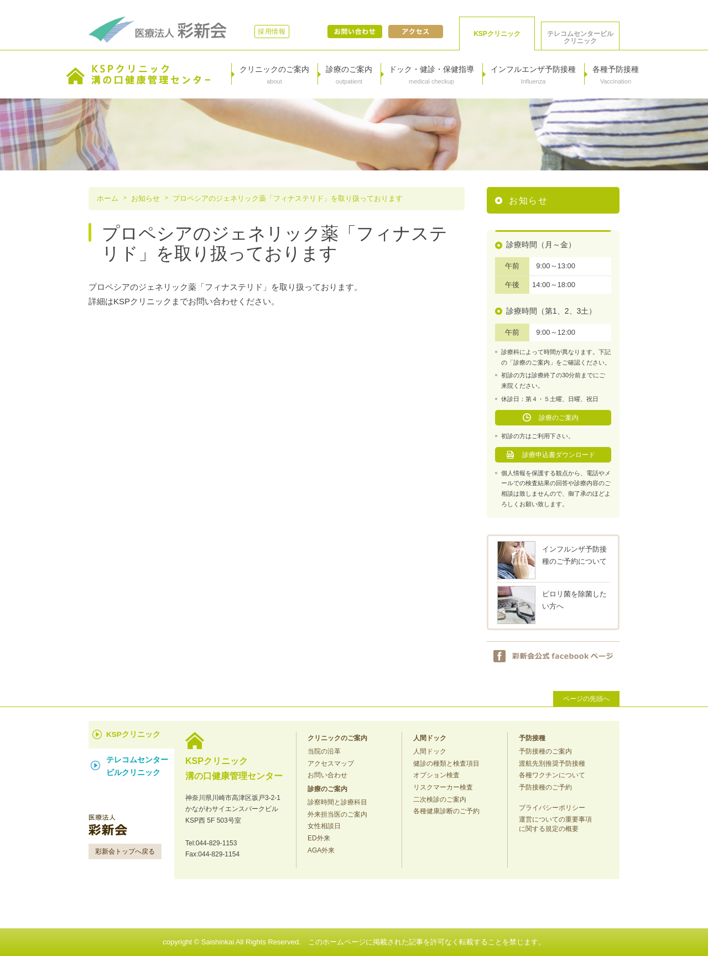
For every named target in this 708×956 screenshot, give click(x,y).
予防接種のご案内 (545, 751)
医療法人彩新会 (157, 30)
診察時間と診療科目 (337, 802)
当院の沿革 (324, 751)
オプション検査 (436, 775)
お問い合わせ (354, 31)
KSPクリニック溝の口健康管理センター (138, 74)
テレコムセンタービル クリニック (580, 37)
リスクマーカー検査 (443, 787)
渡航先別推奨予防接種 (552, 763)
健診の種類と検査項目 (446, 763)
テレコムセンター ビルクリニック (137, 766)
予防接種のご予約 (545, 787)
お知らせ (145, 198)
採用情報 (272, 31)
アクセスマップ (331, 763)
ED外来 (319, 838)
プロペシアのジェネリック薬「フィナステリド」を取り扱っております (288, 198)
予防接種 (532, 738)
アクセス (415, 31)
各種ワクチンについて (552, 775)
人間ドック (429, 738)
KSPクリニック (496, 34)
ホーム (107, 198)
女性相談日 (324, 826)
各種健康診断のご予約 (446, 811)
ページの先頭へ (586, 699)
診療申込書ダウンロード (558, 455)
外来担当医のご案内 (337, 814)
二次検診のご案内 (439, 799)
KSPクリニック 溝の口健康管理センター (234, 767)
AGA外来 (321, 850)
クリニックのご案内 (337, 738)
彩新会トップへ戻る (125, 851)
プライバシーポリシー (552, 808)
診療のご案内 (559, 418)
